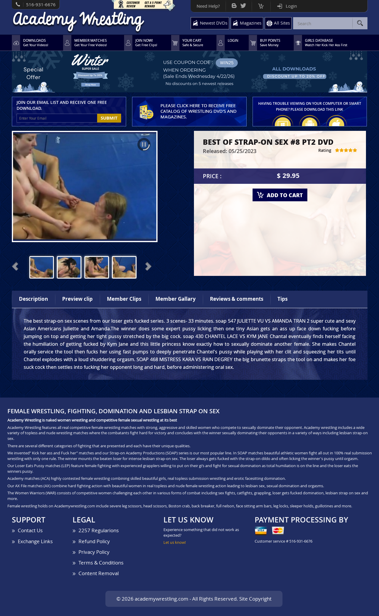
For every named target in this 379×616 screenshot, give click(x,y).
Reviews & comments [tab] (236, 298)
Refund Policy (94, 541)
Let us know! (174, 542)
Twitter (243, 4)
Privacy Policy (94, 552)
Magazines (250, 23)
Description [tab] (33, 298)
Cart (261, 4)
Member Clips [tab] (124, 298)
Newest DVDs (213, 23)
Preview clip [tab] (77, 298)
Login (291, 6)
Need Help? (208, 6)
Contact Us (30, 530)
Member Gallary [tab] (175, 298)
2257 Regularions (98, 530)
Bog (234, 4)
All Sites (282, 23)
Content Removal (98, 573)
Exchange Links (35, 541)
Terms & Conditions (100, 562)
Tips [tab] (282, 298)
